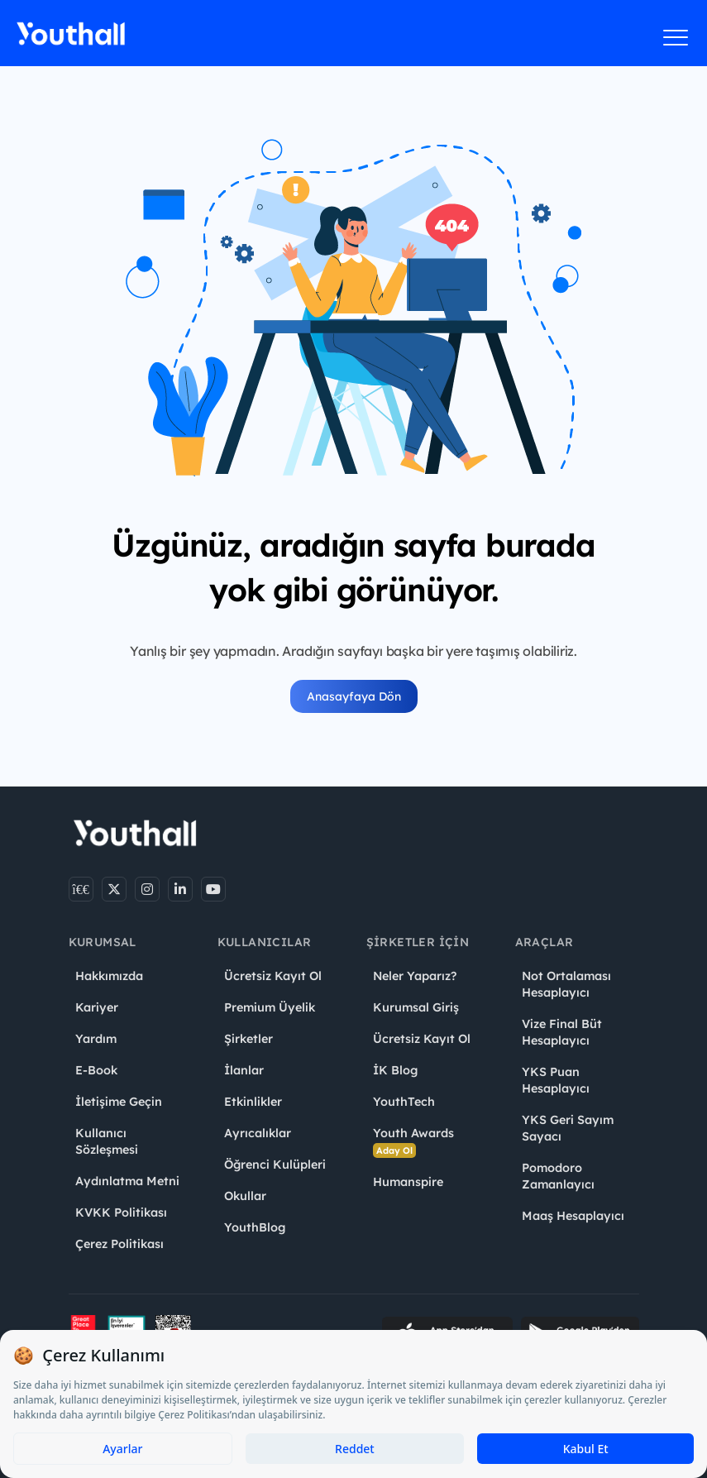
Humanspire (408, 1181)
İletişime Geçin (118, 1101)
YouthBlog (254, 1227)
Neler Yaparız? (414, 976)
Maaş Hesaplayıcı (573, 1215)
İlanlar (244, 1070)
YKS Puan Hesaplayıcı (556, 1080)
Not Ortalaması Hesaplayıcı (566, 984)
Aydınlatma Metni (127, 1181)
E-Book (96, 1070)
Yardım (96, 1038)
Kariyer (96, 1007)
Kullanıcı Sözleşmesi (106, 1141)
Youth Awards (413, 1142)
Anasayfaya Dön (354, 696)
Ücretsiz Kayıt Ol (273, 976)
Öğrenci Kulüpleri (275, 1164)
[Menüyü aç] (676, 37)
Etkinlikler (253, 1101)
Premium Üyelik (269, 1007)
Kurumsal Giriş (416, 1007)
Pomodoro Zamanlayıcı (558, 1176)
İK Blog (395, 1070)
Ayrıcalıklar (257, 1133)
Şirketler (248, 1038)
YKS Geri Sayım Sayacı (568, 1128)
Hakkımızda (109, 976)
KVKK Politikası (121, 1212)
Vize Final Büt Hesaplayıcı (562, 1032)
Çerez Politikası (119, 1243)
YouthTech (404, 1101)
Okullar (245, 1196)
